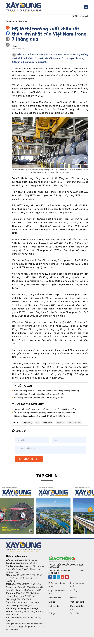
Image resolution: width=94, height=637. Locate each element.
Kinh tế (51, 602)
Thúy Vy (16, 46)
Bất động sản (54, 597)
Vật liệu (73, 597)
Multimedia (53, 606)
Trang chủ (10, 21)
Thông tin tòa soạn (16, 556)
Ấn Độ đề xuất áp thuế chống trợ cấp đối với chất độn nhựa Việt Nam (44, 412)
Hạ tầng (73, 590)
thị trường (28, 422)
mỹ (37, 422)
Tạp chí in (74, 613)
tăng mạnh (47, 422)
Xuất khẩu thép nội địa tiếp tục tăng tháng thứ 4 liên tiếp (39, 394)
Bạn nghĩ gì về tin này (28, 459)
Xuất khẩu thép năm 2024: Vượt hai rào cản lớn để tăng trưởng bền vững (46, 390)
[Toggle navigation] (86, 7)
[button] (90, 509)
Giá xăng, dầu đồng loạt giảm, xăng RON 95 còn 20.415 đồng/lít (42, 416)
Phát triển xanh (77, 602)
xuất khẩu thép (74, 422)
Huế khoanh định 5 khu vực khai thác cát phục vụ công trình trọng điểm (45, 409)
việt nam (60, 422)
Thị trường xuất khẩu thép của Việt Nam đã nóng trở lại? (39, 397)
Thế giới (52, 613)
